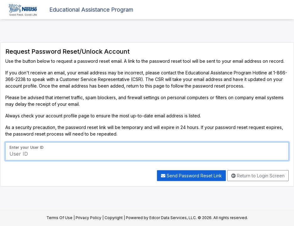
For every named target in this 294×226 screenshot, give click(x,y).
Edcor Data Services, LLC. (173, 217)
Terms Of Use (59, 217)
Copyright (113, 217)
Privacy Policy (88, 217)
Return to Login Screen (258, 175)
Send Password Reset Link (191, 175)
